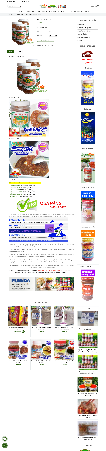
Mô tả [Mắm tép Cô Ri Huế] (10, 51)
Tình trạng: (40, 31)
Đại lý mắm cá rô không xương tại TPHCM (88, 416)
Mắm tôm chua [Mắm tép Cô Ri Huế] (14, 192)
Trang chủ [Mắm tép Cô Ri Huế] (10, 14)
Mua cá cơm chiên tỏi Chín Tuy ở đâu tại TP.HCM (87, 394)
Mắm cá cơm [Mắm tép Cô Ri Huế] (14, 194)
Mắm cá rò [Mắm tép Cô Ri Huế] (13, 188)
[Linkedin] (48, 45)
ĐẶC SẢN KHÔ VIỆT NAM (49, 11)
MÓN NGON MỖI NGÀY (76, 11)
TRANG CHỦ (20, 11)
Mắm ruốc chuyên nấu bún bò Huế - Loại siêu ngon (41, 328)
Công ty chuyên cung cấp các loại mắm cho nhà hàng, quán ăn (87, 372)
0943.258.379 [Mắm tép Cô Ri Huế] (25, 1)
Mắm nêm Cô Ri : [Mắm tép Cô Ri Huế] (15, 185)
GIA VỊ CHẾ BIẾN (62, 11)
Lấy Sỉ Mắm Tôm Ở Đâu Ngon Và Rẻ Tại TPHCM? (87, 329)
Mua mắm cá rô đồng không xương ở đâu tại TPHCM (87, 438)
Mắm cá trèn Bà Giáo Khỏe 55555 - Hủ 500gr (18, 361)
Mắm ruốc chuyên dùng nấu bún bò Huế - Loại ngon (64, 328)
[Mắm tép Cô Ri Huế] (52, 6)
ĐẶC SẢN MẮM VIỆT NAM (33, 11)
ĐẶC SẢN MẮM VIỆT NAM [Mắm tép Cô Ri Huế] (21, 14)
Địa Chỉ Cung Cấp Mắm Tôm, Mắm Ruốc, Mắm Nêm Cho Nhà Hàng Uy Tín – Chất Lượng (87, 351)
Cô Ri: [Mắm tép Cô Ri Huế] (18, 188)
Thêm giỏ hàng (45, 40)
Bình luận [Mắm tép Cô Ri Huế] (18, 51)
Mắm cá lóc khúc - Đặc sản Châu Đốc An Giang (41, 361)
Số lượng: (39, 35)
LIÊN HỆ (87, 11)
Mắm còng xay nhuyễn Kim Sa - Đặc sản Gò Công (64, 361)
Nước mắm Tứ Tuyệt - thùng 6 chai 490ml (18, 328)
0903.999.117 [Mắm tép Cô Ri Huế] (17, 1)
